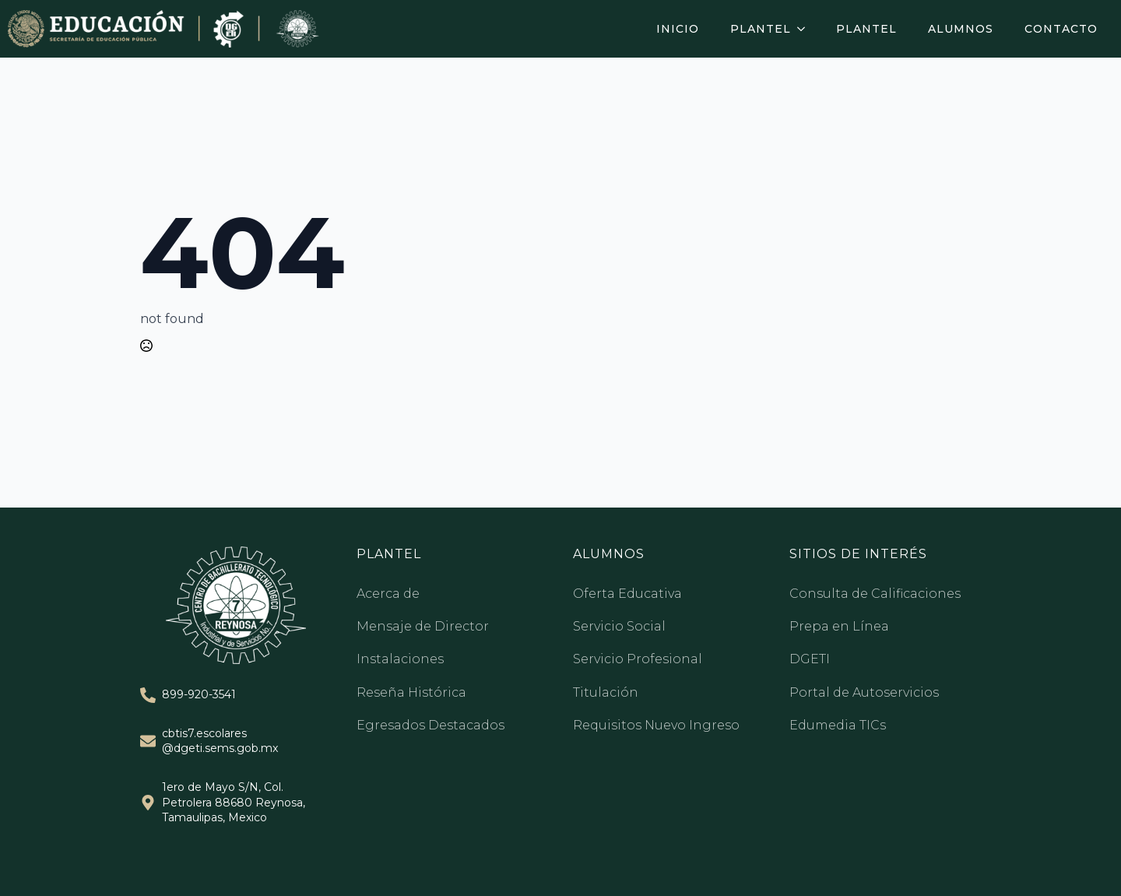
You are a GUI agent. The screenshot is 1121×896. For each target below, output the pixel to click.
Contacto (1061, 29)
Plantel (760, 29)
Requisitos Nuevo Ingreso (656, 725)
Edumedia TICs (837, 725)
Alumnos (960, 29)
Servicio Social (619, 626)
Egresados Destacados (430, 725)
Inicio (677, 29)
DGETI (809, 659)
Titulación (605, 692)
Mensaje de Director (423, 626)
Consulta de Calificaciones (875, 593)
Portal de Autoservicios (864, 692)
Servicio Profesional (637, 659)
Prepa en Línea (839, 626)
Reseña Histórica (411, 692)
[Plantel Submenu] (806, 29)
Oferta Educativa (627, 593)
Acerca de (388, 593)
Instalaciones (400, 659)
